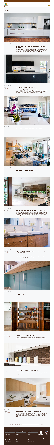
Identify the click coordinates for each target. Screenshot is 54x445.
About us (23, 4)
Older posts (6, 419)
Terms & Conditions (31, 441)
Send (42, 424)
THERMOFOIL (8, 252)
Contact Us (29, 439)
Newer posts (6, 420)
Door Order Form (7, 439)
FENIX (7, 88)
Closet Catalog (7, 437)
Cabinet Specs (29, 4)
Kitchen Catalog (7, 434)
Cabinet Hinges (8, 336)
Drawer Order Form (8, 441)
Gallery (41, 4)
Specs (29, 434)
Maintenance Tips (30, 437)
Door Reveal (8, 412)
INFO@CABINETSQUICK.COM (37, 1)
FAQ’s (17, 439)
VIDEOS (45, 4)
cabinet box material (9, 129)
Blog (49, 4)
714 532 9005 (27, 1)
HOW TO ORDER (35, 4)
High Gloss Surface (9, 371)
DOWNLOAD (47, 1)
